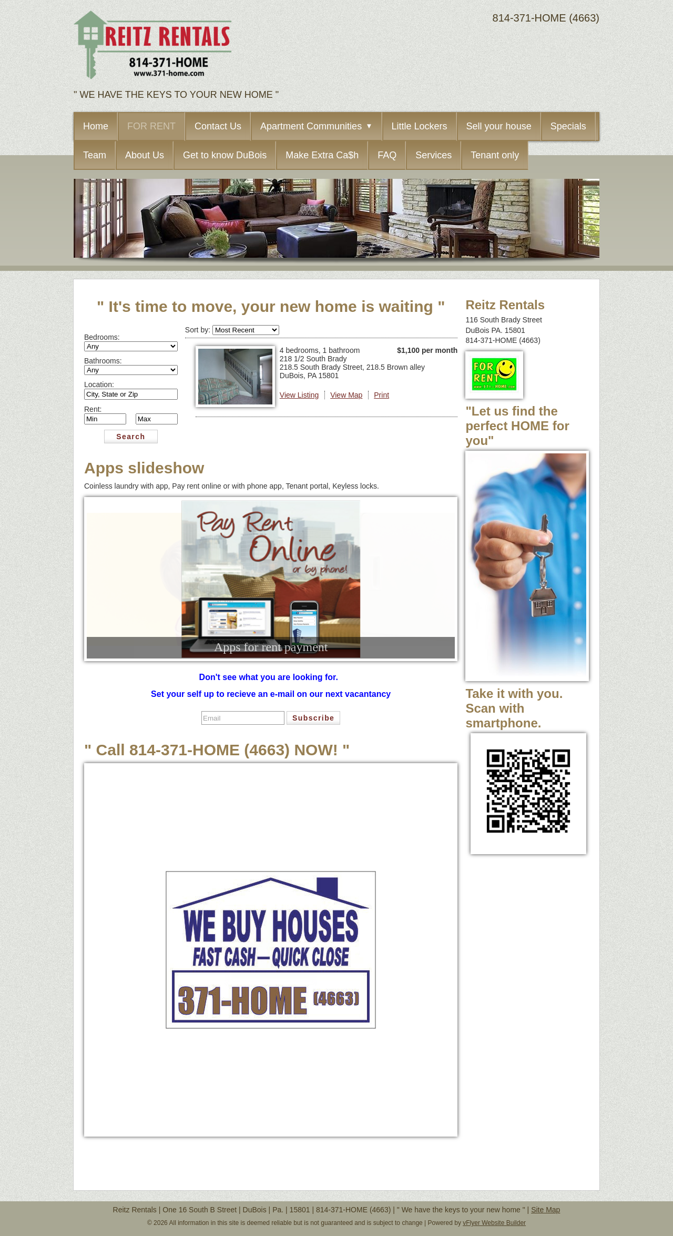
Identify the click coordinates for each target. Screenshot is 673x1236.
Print (381, 395)
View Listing (299, 395)
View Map (346, 395)
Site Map (545, 1209)
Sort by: (198, 330)
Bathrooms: (103, 361)
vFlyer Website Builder (494, 1223)
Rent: (92, 409)
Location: (99, 384)
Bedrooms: (102, 337)
